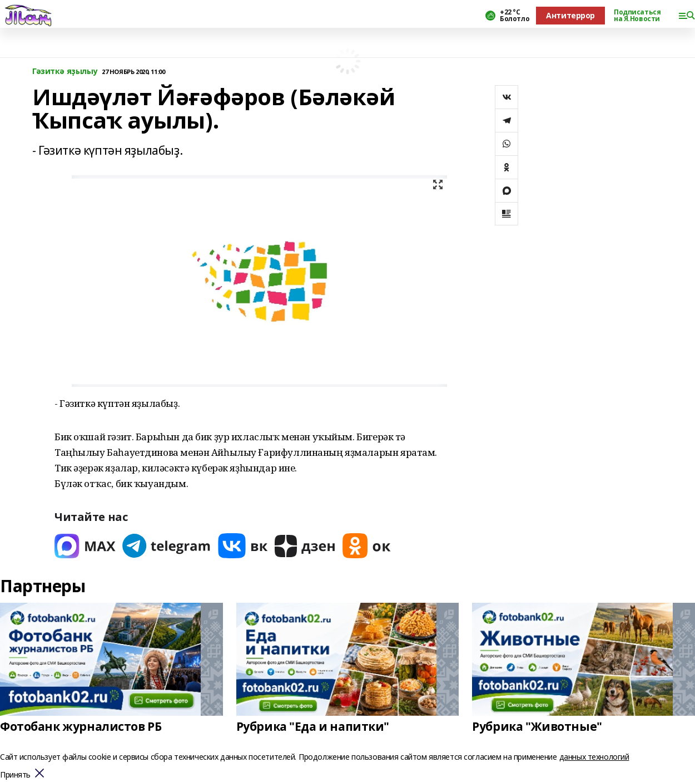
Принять (15, 775)
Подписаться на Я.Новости (637, 15)
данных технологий (594, 756)
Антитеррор (570, 15)
